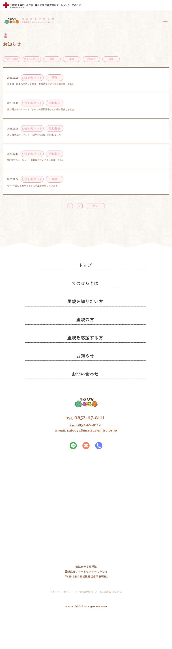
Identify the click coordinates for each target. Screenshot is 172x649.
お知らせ (85, 355)
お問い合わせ (85, 374)
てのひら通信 (11, 59)
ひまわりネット (32, 59)
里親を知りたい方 (85, 301)
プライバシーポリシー (61, 591)
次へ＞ (95, 206)
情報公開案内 (86, 591)
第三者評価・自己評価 (110, 591)
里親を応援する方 (85, 337)
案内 (71, 59)
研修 (111, 59)
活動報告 (91, 59)
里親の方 (85, 319)
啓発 (52, 59)
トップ (85, 265)
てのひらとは (85, 283)
